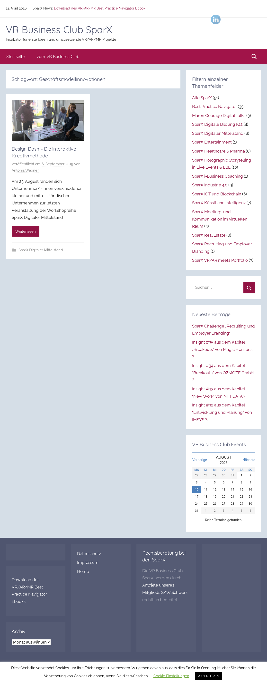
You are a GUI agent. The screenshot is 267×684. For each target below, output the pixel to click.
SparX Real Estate (208, 235)
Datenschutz (89, 553)
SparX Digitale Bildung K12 (217, 124)
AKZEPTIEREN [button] (208, 676)
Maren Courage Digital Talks (218, 115)
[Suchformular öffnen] (254, 56)
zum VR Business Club (58, 56)
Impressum (87, 562)
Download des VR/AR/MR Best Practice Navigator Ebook (99, 8)
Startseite (15, 56)
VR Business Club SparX (59, 29)
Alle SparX (202, 97)
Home (83, 571)
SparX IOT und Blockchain (216, 194)
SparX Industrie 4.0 (209, 185)
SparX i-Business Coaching (217, 176)
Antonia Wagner (25, 170)
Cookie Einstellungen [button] (171, 676)
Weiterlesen (25, 231)
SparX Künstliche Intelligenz (219, 202)
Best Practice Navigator (214, 106)
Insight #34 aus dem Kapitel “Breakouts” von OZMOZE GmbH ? (223, 373)
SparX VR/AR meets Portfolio (220, 260)
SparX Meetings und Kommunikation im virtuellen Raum (219, 219)
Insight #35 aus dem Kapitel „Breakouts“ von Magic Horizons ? (222, 349)
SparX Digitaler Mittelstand (40, 250)
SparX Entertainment (212, 142)
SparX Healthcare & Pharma (218, 151)
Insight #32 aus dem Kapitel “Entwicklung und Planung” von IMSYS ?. (222, 412)
